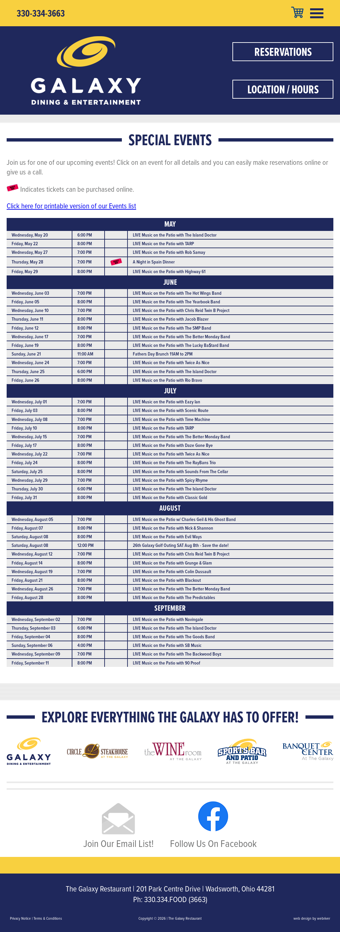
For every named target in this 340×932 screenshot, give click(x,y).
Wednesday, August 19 (32, 571)
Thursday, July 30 (27, 488)
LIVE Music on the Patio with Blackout (167, 580)
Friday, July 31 (24, 497)
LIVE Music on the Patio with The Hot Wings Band (177, 293)
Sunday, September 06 (32, 645)
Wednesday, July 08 (29, 419)
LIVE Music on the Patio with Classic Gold (170, 497)
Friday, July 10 (24, 428)
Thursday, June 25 (28, 371)
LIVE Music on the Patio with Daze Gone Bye (173, 445)
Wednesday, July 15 (29, 436)
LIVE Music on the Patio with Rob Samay (169, 252)
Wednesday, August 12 (32, 554)
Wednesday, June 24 (30, 362)
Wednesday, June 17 (30, 336)
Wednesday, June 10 (30, 310)
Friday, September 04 (31, 636)
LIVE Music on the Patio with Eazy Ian (166, 401)
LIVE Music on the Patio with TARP (163, 243)
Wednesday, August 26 (32, 588)
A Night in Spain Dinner (154, 262)
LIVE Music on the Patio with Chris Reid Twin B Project (181, 310)
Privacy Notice (20, 918)
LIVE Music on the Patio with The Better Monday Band (181, 336)
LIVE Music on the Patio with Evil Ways (167, 536)
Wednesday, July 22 (29, 454)
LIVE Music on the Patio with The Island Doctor (174, 235)
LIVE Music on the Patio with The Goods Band (174, 636)
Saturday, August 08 (30, 536)
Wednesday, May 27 (29, 252)
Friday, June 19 (25, 345)
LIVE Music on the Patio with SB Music (167, 645)
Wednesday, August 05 (32, 519)
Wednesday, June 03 (30, 293)
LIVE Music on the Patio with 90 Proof (166, 663)
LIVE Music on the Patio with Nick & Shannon (173, 528)
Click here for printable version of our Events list (71, 205)
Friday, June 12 (25, 328)
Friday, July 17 (24, 445)
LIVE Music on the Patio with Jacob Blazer (171, 319)
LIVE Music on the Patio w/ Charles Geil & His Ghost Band (184, 519)
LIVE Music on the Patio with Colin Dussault (172, 571)
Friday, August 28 (27, 597)
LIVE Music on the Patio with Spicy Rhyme (170, 480)
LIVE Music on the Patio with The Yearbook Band (176, 301)
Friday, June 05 (25, 301)
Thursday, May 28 (27, 262)
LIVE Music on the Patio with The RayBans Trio (174, 462)
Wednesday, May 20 (30, 235)
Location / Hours (283, 89)
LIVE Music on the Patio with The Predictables (174, 597)
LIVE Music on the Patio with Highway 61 (169, 271)
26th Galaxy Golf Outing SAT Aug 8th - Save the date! (180, 545)
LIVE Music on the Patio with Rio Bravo (167, 380)
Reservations (283, 51)
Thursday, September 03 (33, 628)
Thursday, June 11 (27, 319)
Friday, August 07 (27, 528)
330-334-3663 (41, 13)
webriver (323, 918)
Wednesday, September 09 (36, 654)
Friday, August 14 (27, 563)
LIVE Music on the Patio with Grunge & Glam (172, 563)
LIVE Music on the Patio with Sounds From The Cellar (180, 471)
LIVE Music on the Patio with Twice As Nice (171, 362)
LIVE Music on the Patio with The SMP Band (172, 328)
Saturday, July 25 (27, 471)
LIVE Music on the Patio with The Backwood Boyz (177, 654)
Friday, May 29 (25, 271)
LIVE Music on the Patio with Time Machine (171, 419)
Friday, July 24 (25, 462)
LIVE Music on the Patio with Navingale (168, 619)
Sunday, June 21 (26, 354)
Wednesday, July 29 (29, 480)
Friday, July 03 (25, 410)
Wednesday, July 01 (29, 401)
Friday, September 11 (30, 663)
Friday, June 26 (25, 380)
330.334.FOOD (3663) (175, 899)
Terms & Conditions (48, 918)
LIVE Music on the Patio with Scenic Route (171, 410)
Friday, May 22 (25, 243)
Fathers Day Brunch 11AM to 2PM (163, 354)
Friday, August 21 (27, 580)
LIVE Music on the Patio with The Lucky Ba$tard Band (181, 345)
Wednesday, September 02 (36, 619)
